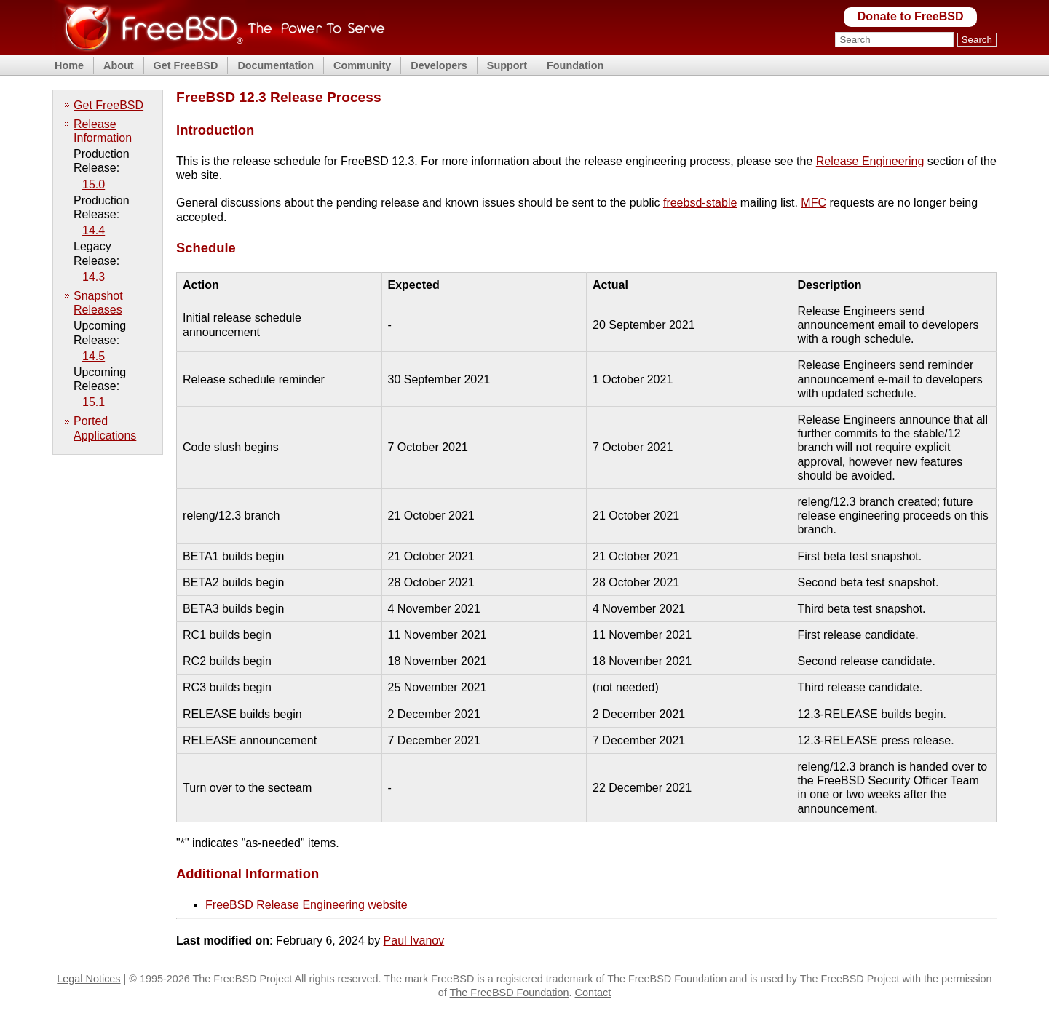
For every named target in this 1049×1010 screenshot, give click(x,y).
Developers (439, 65)
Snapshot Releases (98, 303)
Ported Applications (105, 428)
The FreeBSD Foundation (509, 992)
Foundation (575, 65)
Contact (593, 992)
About (118, 65)
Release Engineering (870, 161)
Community (362, 65)
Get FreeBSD (186, 65)
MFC (813, 202)
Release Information (103, 131)
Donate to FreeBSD (911, 16)
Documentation (275, 65)
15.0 (93, 184)
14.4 (93, 230)
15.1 (93, 402)
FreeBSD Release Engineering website (306, 905)
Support (507, 65)
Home (69, 65)
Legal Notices (88, 979)
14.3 (93, 277)
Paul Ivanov (414, 940)
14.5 (93, 356)
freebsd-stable (700, 202)
